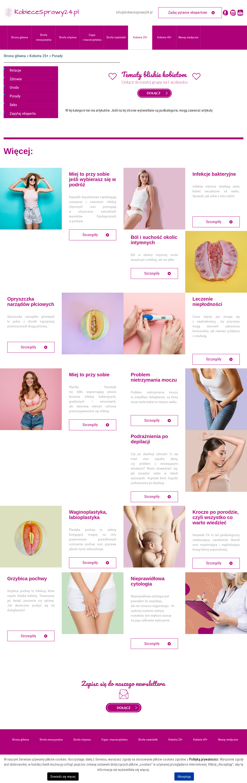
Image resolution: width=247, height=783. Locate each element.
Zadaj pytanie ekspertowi (187, 12)
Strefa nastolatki (116, 37)
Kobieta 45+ (164, 37)
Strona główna (19, 37)
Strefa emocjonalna (43, 37)
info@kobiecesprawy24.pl (134, 12)
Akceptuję (184, 776)
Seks (13, 104)
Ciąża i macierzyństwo (92, 37)
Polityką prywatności (203, 759)
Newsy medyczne (188, 37)
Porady (15, 96)
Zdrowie (16, 79)
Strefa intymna (67, 37)
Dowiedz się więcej (62, 776)
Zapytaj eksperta (23, 113)
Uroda (14, 87)
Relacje (15, 70)
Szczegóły (90, 234)
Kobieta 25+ (140, 37)
